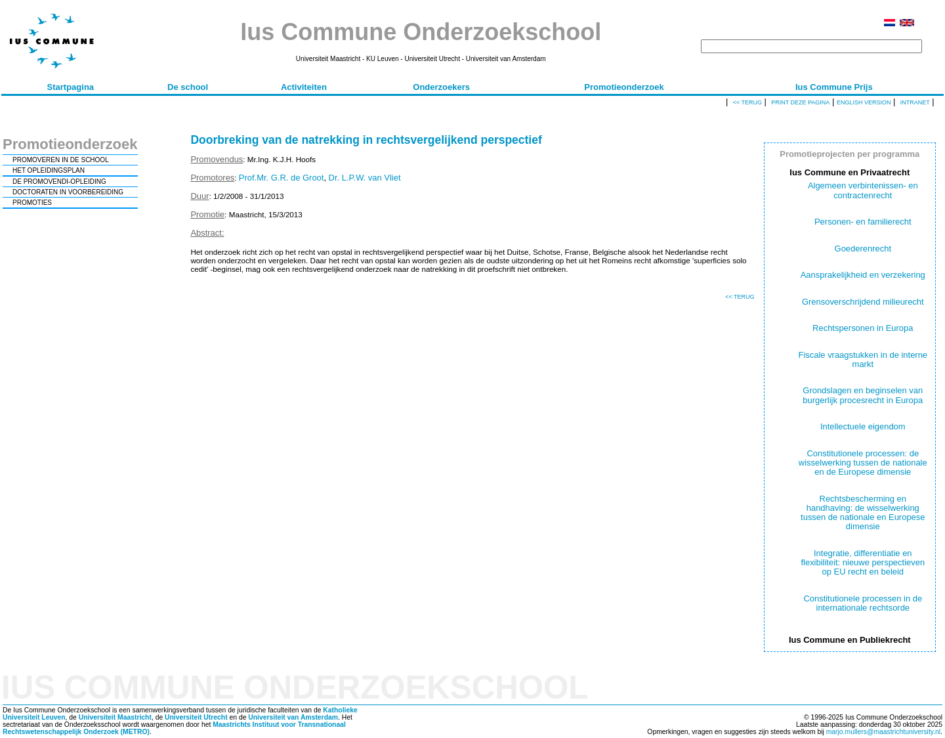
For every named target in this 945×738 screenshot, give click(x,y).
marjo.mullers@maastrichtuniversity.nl (883, 731)
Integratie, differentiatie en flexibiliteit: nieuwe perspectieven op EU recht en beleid (863, 562)
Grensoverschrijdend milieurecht (863, 302)
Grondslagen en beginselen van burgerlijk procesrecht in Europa (863, 394)
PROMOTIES (32, 202)
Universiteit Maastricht (115, 717)
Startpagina (70, 87)
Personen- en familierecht (863, 222)
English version (864, 102)
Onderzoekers (441, 87)
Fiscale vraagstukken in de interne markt (863, 359)
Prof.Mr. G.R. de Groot (281, 178)
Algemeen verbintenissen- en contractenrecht (863, 190)
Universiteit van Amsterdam (293, 717)
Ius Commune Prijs (834, 87)
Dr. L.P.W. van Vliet (365, 178)
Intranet (915, 102)
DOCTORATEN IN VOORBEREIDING (67, 192)
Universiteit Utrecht (196, 717)
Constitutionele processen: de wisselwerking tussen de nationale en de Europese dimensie (863, 462)
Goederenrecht (863, 248)
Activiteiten (304, 87)
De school (187, 87)
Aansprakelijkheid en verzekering (863, 275)
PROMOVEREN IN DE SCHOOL (60, 159)
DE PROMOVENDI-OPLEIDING (59, 181)
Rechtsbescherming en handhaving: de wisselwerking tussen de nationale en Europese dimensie (863, 513)
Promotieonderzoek (623, 87)
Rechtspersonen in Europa (862, 328)
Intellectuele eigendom (863, 426)
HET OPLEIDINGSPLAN (48, 170)
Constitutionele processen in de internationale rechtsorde (862, 603)
